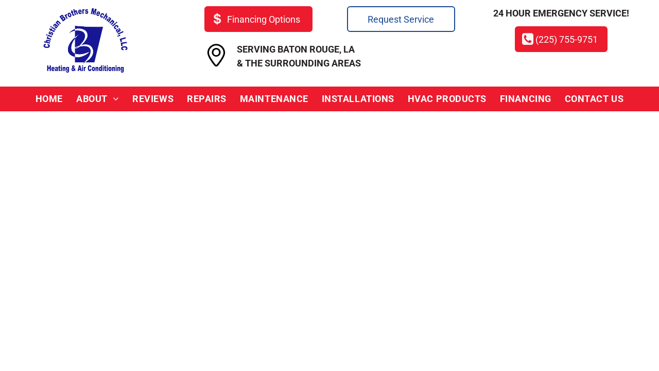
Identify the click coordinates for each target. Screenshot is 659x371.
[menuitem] (49, 99)
